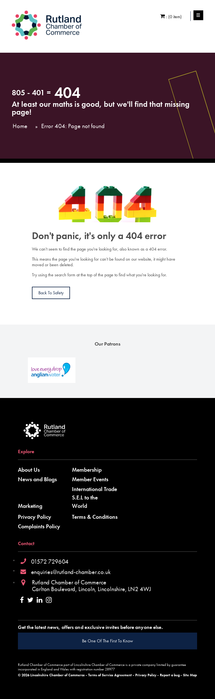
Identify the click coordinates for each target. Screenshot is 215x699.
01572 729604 (50, 561)
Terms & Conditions (95, 516)
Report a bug (170, 675)
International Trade (94, 489)
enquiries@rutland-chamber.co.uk (71, 572)
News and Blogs (37, 479)
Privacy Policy (34, 516)
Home (20, 126)
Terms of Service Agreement (110, 675)
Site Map (190, 675)
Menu (198, 15)
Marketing (30, 506)
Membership (87, 469)
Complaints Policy (39, 526)
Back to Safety (51, 293)
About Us (29, 469)
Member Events (90, 479)
